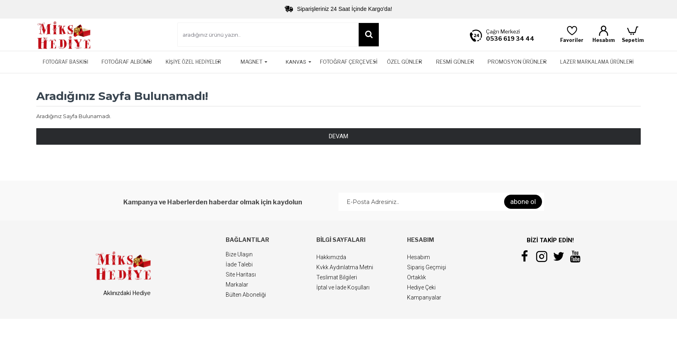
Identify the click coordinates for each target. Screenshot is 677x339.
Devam (338, 136)
